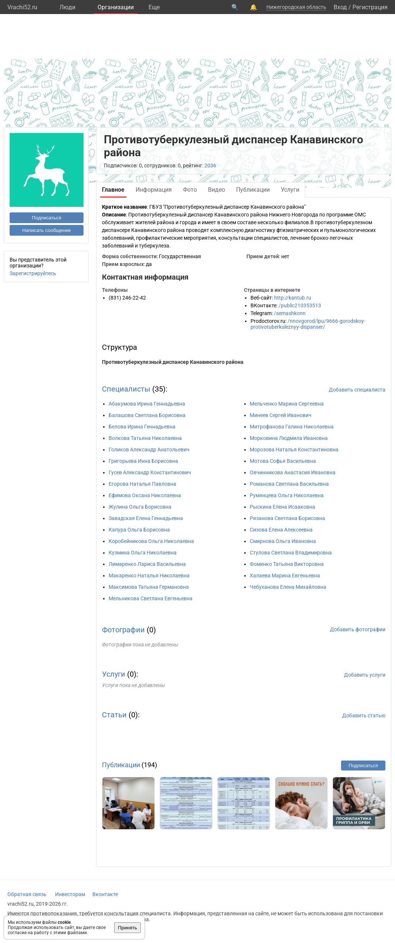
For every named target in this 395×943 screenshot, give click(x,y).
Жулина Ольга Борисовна (140, 507)
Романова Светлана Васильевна (289, 484)
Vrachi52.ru (22, 7)
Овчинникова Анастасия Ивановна (293, 472)
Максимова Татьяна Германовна (149, 587)
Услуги (113, 674)
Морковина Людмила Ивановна (289, 438)
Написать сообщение (46, 230)
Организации (116, 7)
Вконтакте (105, 894)
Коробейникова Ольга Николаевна (151, 541)
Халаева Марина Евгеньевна (285, 575)
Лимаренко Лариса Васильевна (147, 564)
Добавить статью (363, 715)
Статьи (114, 714)
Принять (127, 927)
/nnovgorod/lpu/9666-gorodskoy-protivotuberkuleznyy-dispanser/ (308, 324)
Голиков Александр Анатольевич (149, 449)
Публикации (121, 765)
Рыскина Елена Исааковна (282, 507)
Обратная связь (27, 894)
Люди (67, 7)
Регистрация (370, 7)
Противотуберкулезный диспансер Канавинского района (173, 362)
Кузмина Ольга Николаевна (143, 553)
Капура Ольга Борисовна (139, 530)
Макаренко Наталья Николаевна (149, 575)
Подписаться (46, 218)
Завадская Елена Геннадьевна (146, 518)
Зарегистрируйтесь (33, 273)
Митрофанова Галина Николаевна (292, 427)
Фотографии (123, 629)
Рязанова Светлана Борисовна (287, 518)
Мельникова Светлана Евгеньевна (151, 598)
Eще (154, 7)
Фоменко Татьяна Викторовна (287, 564)
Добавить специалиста (357, 390)
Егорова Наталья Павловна (142, 484)
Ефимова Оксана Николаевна (145, 495)
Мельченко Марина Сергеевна (287, 404)
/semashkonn (290, 313)
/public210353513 (300, 305)
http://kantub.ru (292, 298)
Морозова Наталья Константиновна (294, 449)
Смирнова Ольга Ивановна (283, 541)
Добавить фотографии (357, 629)
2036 (210, 165)
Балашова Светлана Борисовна (147, 415)
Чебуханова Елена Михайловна (288, 587)
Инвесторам (70, 894)
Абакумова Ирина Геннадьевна (147, 404)
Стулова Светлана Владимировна (291, 553)
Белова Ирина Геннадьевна (142, 427)
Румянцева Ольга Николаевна (287, 495)
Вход (340, 7)
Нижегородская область (296, 7)
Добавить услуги (364, 675)
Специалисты (126, 389)
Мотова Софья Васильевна (283, 461)
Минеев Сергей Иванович (280, 415)
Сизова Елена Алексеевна (281, 530)
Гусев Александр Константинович (150, 472)
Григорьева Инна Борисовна (143, 461)
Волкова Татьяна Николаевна (145, 438)
